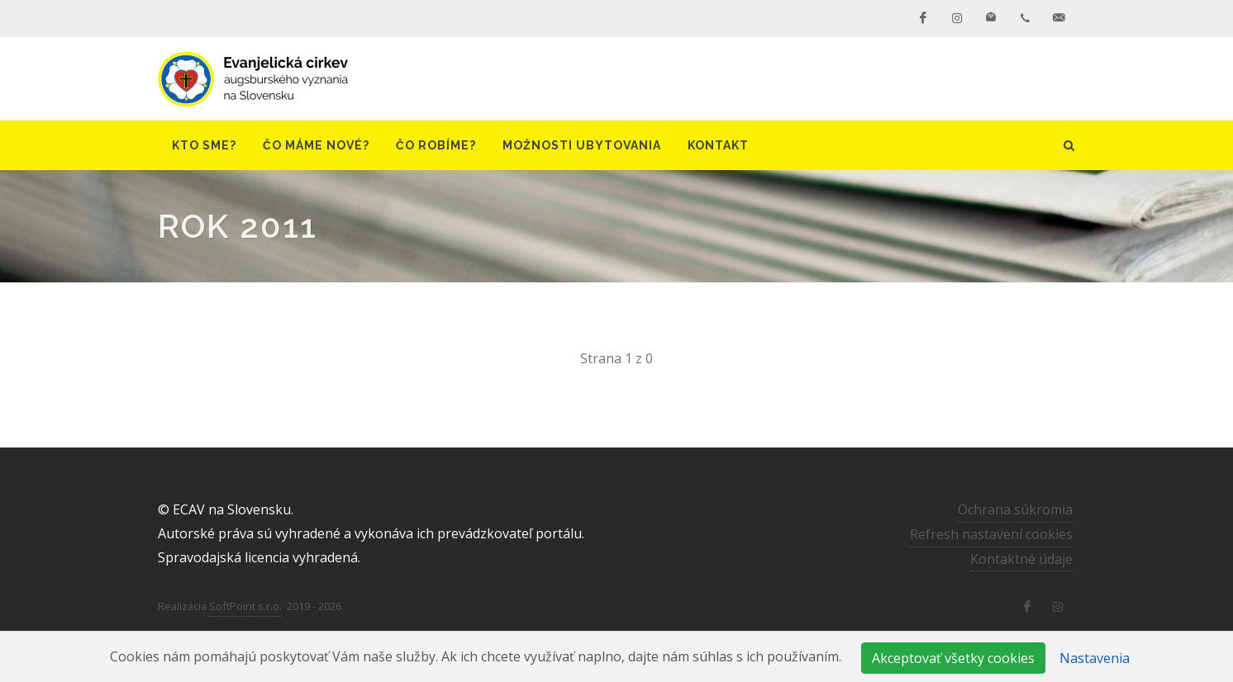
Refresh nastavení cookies (991, 534)
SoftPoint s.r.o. (245, 606)
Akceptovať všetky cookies (953, 658)
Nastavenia (1094, 658)
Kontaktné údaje (1021, 559)
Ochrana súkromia (1015, 509)
